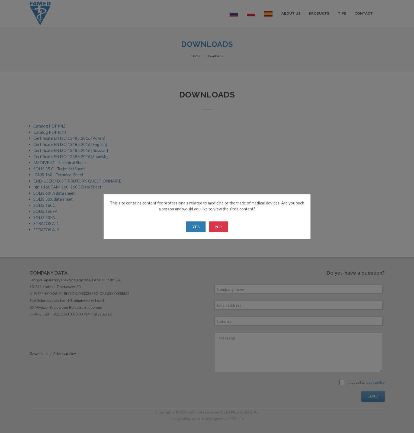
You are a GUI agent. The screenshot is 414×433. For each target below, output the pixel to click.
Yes (196, 226)
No (218, 226)
